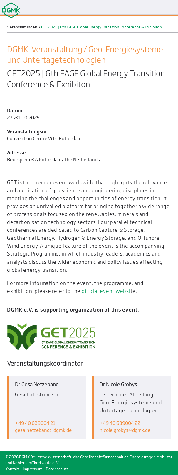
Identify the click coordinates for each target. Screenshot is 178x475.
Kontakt (12, 468)
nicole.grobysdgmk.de (125, 430)
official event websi (106, 291)
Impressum (32, 468)
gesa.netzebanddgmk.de (43, 430)
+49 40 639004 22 (120, 423)
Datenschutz (57, 468)
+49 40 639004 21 (35, 423)
